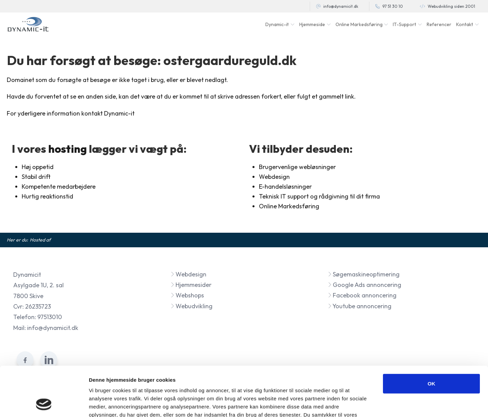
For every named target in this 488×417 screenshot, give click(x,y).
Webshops (187, 295)
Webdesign (188, 274)
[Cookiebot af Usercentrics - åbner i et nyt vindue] (44, 404)
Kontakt (464, 24)
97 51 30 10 (392, 6)
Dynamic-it (277, 24)
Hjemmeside (312, 24)
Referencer (439, 24)
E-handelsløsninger (285, 186)
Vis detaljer (352, 403)
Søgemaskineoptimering (364, 274)
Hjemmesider (190, 285)
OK (431, 337)
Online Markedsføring (289, 206)
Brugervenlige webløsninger (297, 167)
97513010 (49, 317)
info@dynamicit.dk (340, 6)
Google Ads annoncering (364, 285)
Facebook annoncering (362, 295)
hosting (67, 148)
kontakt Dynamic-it (108, 113)
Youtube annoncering (359, 306)
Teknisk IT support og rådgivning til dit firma (319, 196)
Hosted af (40, 240)
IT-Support (404, 24)
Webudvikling (191, 306)
